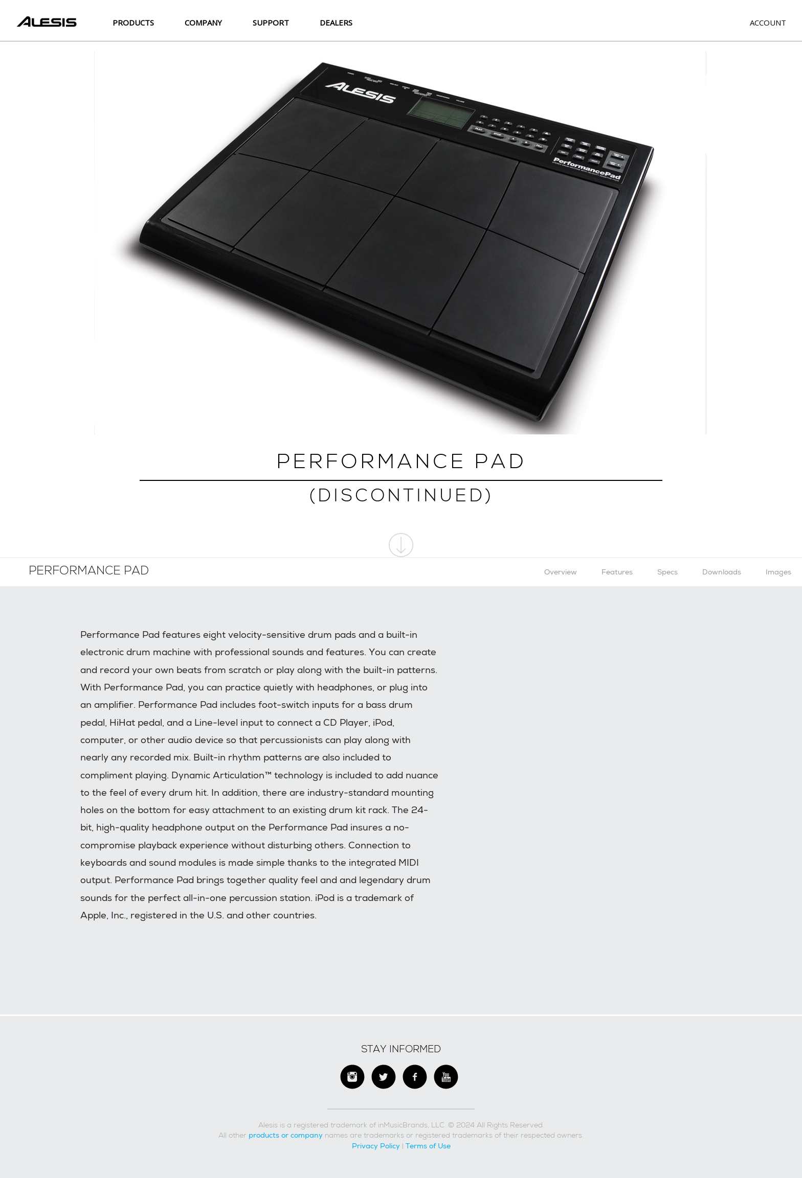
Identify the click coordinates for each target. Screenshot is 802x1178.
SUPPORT (271, 22)
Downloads (721, 571)
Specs (667, 571)
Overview (560, 571)
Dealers (336, 22)
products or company (286, 1135)
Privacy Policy (376, 1145)
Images (778, 571)
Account (768, 22)
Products (133, 22)
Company (203, 22)
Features (617, 571)
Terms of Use (428, 1145)
